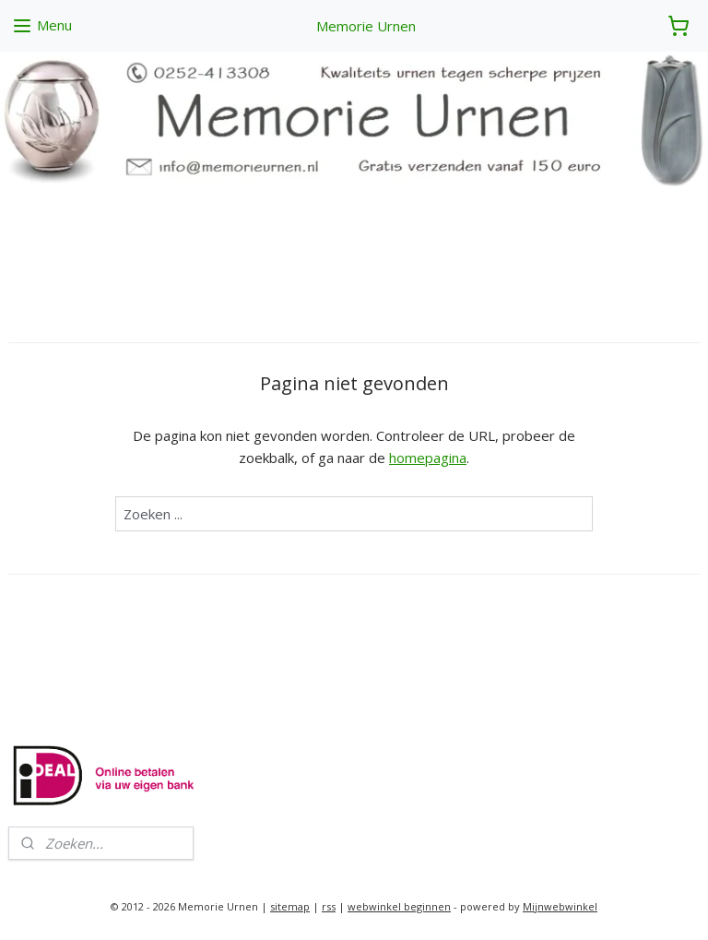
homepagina (427, 457)
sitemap (290, 906)
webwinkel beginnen (399, 906)
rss (329, 906)
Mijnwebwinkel (560, 906)
